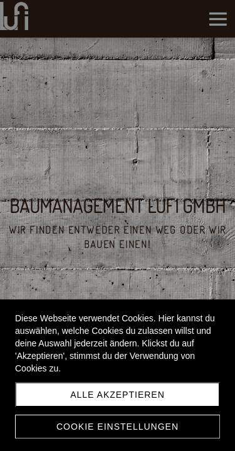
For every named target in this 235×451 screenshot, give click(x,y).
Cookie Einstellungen (117, 427)
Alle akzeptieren (117, 395)
